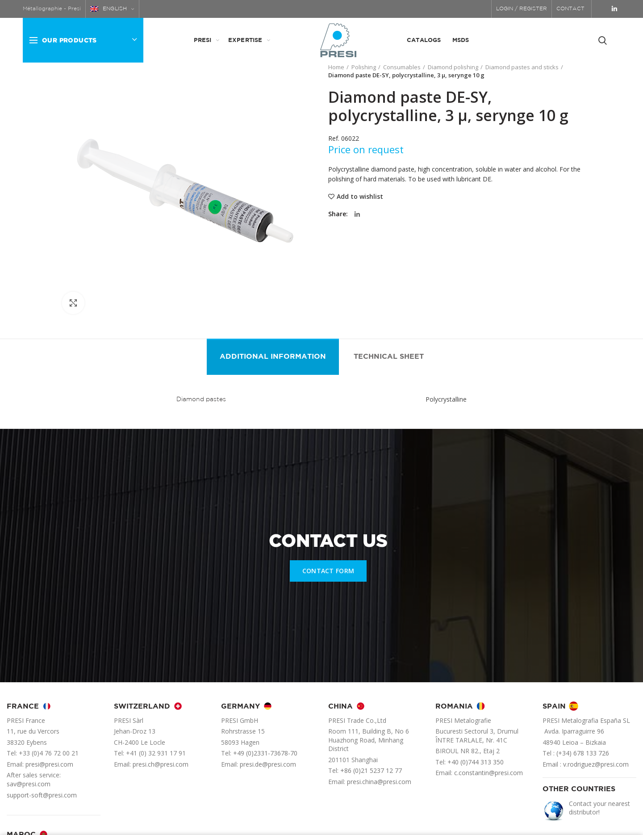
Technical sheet (389, 356)
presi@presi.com (49, 764)
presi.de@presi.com (268, 764)
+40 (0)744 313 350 (475, 762)
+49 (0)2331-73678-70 (265, 753)
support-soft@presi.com (42, 795)
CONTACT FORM (328, 570)
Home (336, 67)
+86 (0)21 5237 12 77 (371, 770)
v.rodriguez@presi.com (596, 764)
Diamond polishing (453, 67)
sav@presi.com (28, 784)
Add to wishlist (360, 196)
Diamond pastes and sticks (522, 67)
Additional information (273, 356)
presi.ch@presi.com (160, 764)
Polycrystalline (446, 399)
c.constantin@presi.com (488, 772)
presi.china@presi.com (379, 781)
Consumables (402, 67)
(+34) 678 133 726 (582, 753)
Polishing (363, 67)
